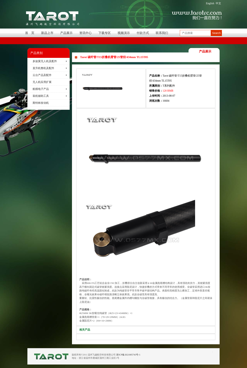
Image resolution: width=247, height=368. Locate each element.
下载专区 (104, 33)
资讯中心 (85, 33)
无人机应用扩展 (42, 82)
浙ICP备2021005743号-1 (128, 354)
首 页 (29, 33)
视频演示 (124, 33)
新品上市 (47, 33)
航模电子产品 (41, 89)
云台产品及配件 (42, 75)
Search (216, 33)
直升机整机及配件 (43, 68)
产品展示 (66, 33)
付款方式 (143, 33)
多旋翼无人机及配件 (45, 61)
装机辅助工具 (41, 96)
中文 (218, 3)
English (210, 3)
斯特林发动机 (41, 102)
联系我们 (162, 33)
